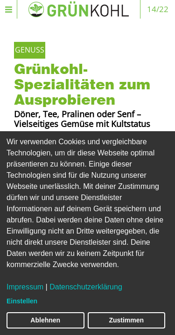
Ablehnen (45, 320)
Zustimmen (126, 320)
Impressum (25, 287)
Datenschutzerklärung (85, 287)
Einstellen (22, 301)
